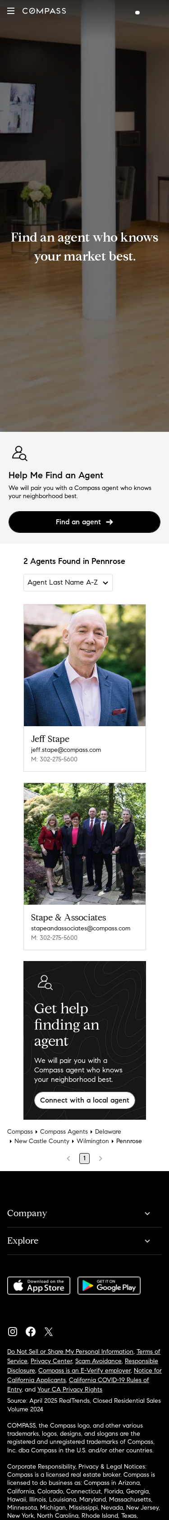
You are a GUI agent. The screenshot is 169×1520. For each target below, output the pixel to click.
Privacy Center (51, 1361)
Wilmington (93, 1141)
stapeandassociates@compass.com (80, 928)
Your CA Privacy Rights (69, 1389)
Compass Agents (64, 1131)
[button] (11, 11)
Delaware (108, 1131)
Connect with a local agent (84, 1100)
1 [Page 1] (84, 1158)
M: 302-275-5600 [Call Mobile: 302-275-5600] (54, 759)
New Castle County (41, 1141)
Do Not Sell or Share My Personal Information (70, 1351)
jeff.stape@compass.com (66, 750)
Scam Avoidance (98, 1361)
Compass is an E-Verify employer (84, 1370)
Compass (20, 1131)
